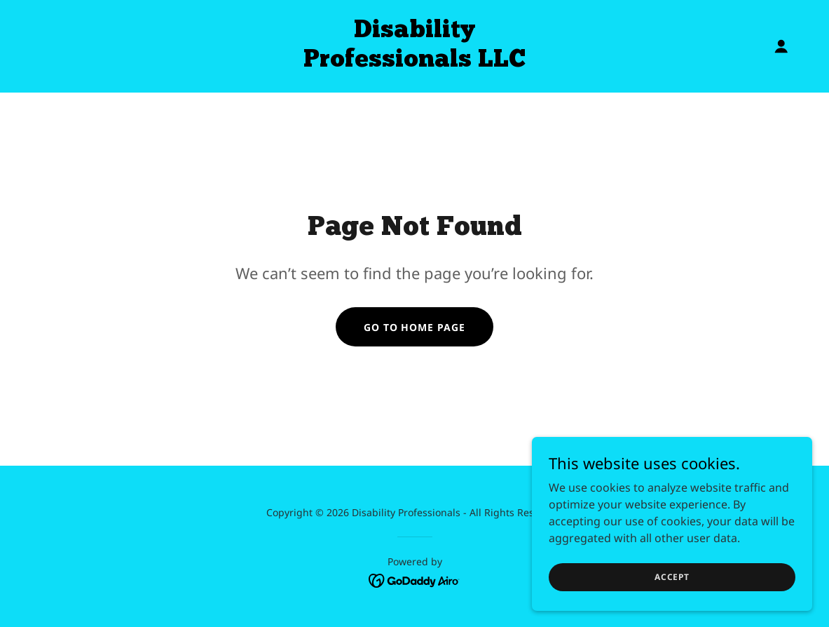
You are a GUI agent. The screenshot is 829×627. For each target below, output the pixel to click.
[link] (414, 62)
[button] (781, 46)
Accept (672, 577)
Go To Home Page (415, 327)
